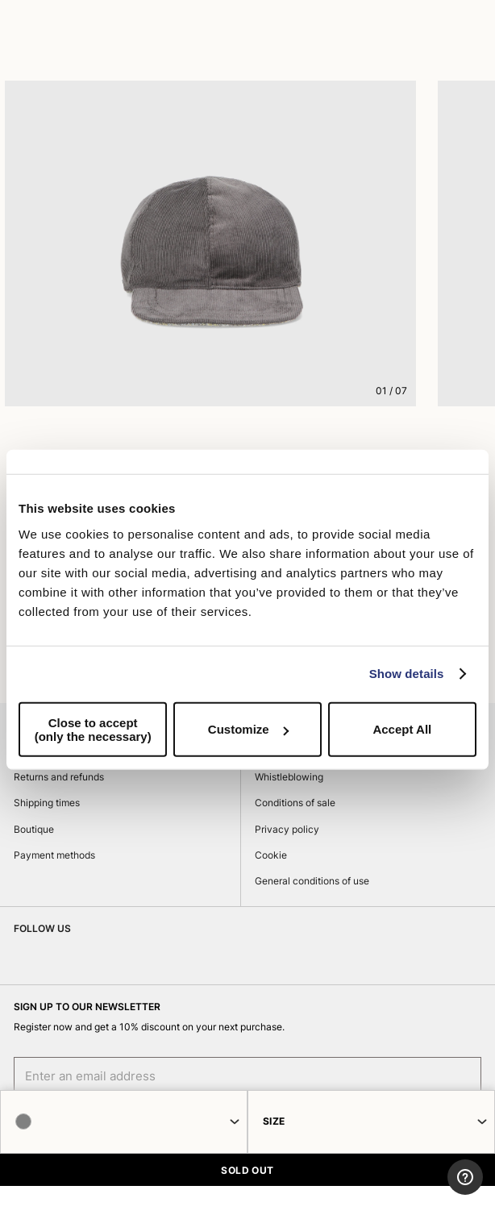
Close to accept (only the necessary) (93, 729)
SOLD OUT (247, 1170)
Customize (248, 729)
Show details (406, 673)
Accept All (401, 729)
